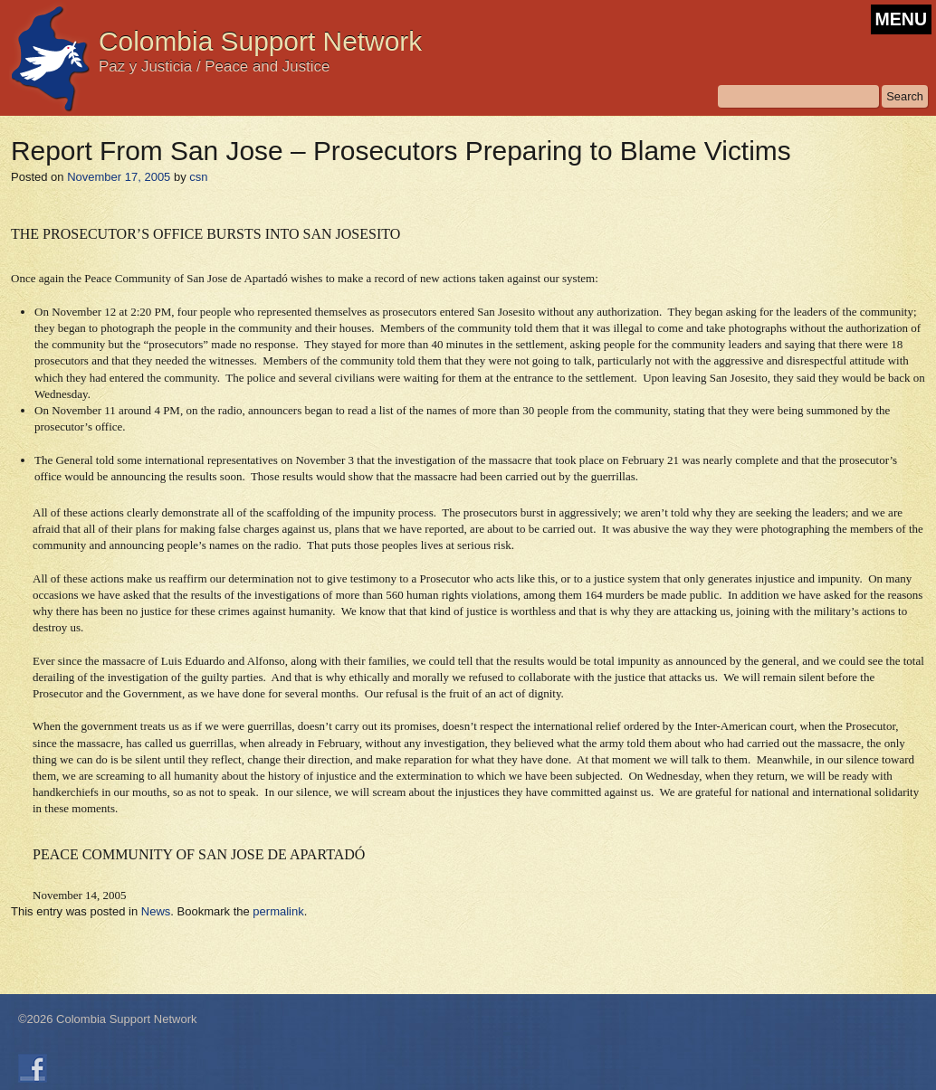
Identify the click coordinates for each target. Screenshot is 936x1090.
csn (198, 177)
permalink (278, 911)
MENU (901, 19)
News (156, 911)
